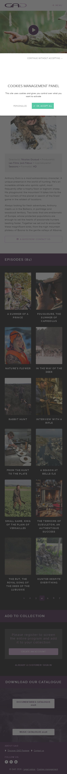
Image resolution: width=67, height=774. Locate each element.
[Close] (33, 387)
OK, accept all (43, 105)
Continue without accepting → (45, 58)
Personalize (20, 105)
